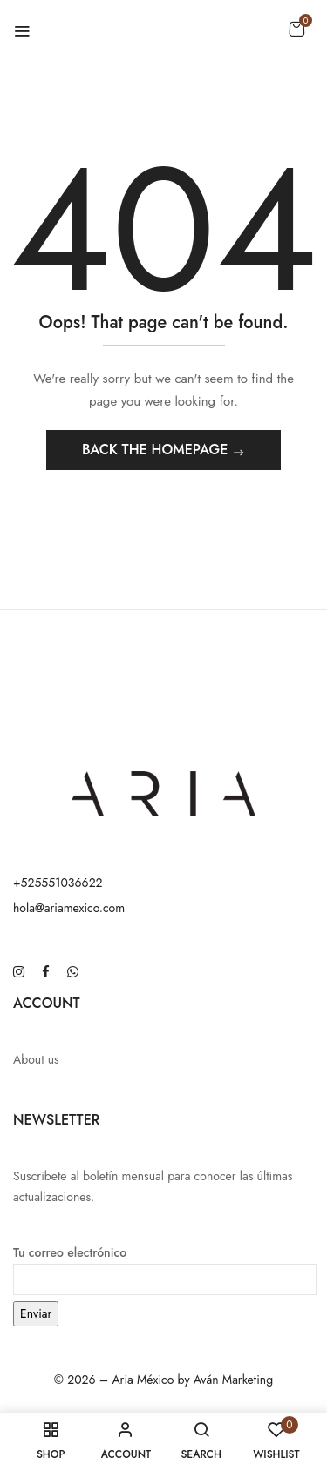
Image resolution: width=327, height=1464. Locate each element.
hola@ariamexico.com (69, 908)
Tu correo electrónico (165, 1265)
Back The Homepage (157, 450)
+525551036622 (58, 882)
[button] (296, 28)
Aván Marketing (233, 1379)
